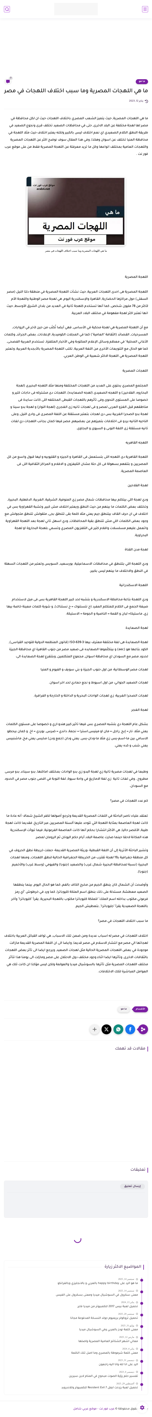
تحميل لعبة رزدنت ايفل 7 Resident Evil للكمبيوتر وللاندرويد (99, 1387)
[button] (130, 1029)
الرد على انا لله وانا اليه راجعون (118, 1364)
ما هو (142, 81)
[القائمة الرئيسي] (145, 9)
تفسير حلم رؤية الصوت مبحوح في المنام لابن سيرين (103, 1376)
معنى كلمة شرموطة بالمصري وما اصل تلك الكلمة (104, 1353)
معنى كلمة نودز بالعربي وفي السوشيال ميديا (108, 1329)
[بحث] (7, 9)
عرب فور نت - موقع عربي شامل (94, 1409)
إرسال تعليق (132, 1186)
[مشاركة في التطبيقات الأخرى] (95, 1029)
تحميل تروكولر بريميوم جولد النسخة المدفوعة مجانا (104, 1318)
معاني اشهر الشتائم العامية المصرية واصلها (108, 1341)
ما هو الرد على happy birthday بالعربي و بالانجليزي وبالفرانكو (98, 1283)
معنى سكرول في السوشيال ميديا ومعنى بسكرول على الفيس (97, 1295)
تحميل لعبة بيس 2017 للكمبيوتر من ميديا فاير (108, 1306)
